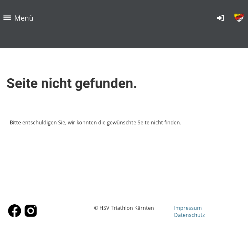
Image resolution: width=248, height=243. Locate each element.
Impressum (188, 207)
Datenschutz (189, 215)
